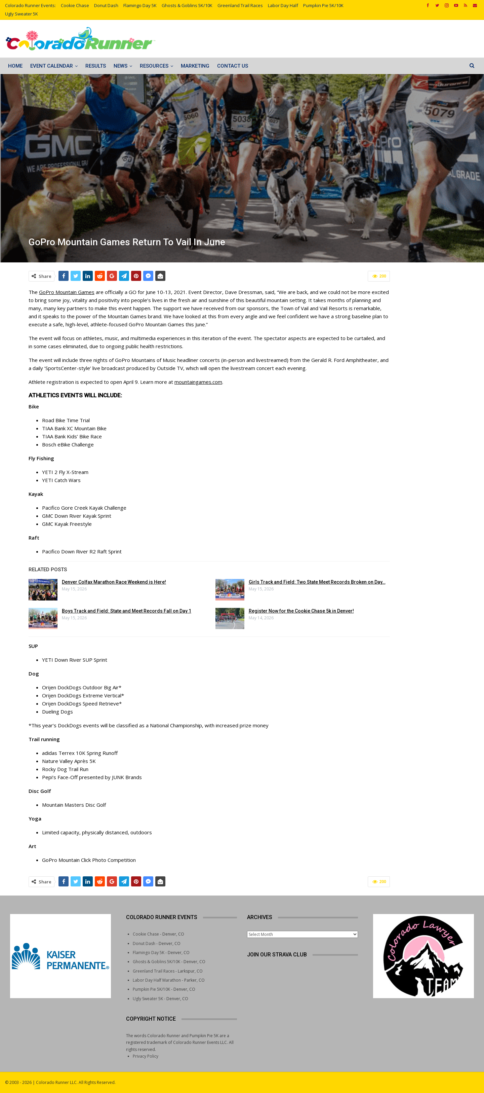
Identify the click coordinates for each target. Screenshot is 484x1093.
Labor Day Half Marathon (157, 980)
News (120, 66)
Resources (154, 66)
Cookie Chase (75, 5)
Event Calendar (51, 66)
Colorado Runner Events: (30, 5)
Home (15, 66)
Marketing (195, 66)
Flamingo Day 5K (140, 5)
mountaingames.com (198, 381)
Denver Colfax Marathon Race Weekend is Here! (114, 582)
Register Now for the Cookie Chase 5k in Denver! (301, 611)
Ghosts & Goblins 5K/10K (187, 5)
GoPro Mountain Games (66, 292)
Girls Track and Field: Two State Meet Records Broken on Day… (317, 582)
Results (95, 66)
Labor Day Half (283, 5)
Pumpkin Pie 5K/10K (323, 5)
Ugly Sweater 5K (21, 14)
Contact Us (232, 66)
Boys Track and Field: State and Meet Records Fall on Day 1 (126, 611)
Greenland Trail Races (240, 5)
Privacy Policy (145, 1056)
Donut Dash (106, 5)
